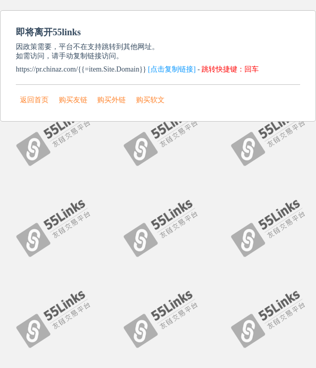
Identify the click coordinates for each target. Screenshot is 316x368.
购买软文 (150, 100)
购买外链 (111, 100)
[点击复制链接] (171, 69)
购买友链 (73, 100)
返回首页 (34, 100)
